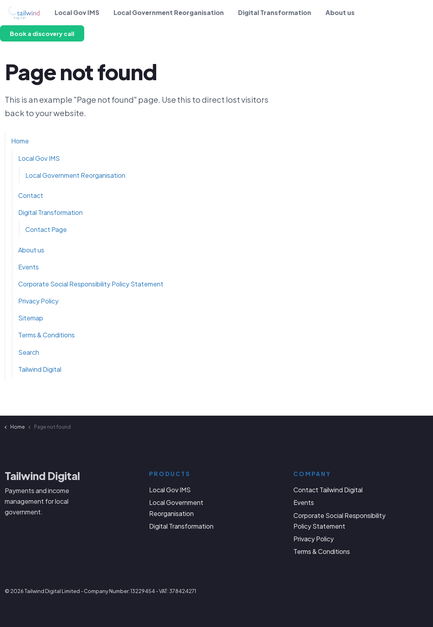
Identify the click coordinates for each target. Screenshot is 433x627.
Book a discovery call (42, 33)
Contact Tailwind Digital (328, 490)
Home (20, 141)
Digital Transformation (274, 12)
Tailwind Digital (39, 369)
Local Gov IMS (77, 12)
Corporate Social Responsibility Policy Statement (90, 284)
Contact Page (46, 229)
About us (340, 12)
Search (28, 352)
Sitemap (30, 318)
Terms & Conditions (46, 335)
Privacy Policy (38, 301)
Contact (30, 195)
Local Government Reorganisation (168, 12)
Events (28, 267)
